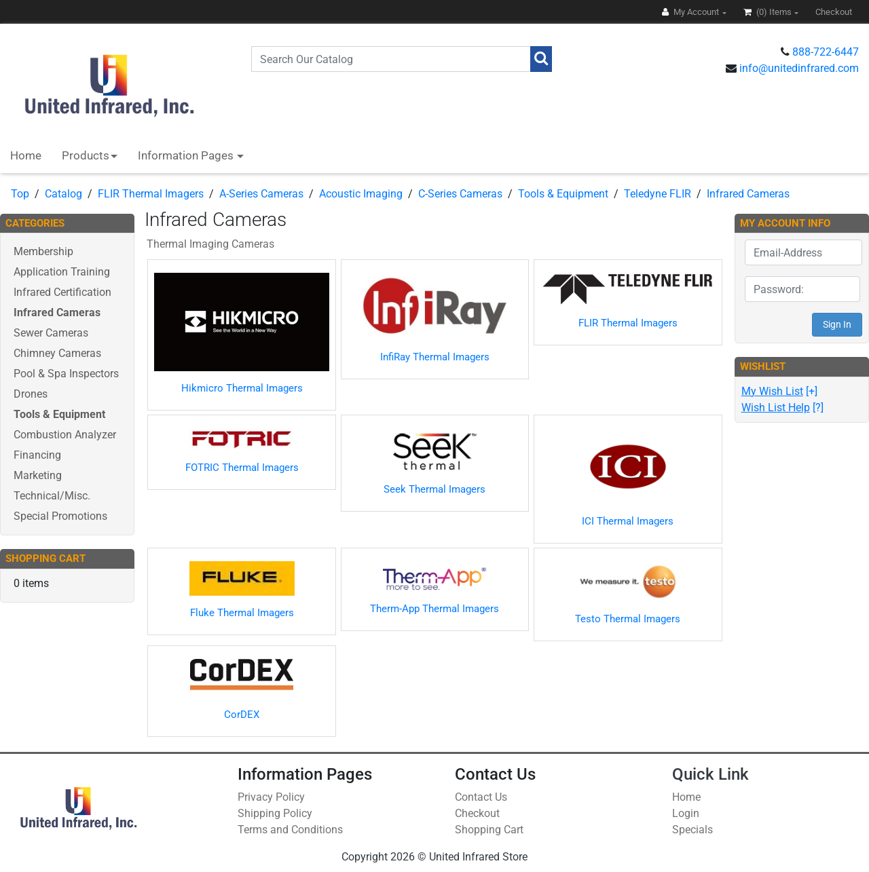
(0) (768, 12)
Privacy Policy (271, 797)
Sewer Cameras (51, 332)
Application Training (62, 271)
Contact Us (481, 797)
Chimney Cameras (57, 353)
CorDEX (241, 714)
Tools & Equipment (563, 193)
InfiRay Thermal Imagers (434, 357)
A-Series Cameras (261, 193)
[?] (782, 407)
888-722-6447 (825, 51)
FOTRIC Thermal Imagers (242, 467)
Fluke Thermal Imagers (242, 613)
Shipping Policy (275, 813)
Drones (31, 393)
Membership (43, 251)
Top (20, 193)
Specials (692, 829)
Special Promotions (60, 516)
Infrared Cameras (748, 193)
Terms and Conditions (290, 829)
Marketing (38, 475)
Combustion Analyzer (65, 434)
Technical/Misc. (52, 495)
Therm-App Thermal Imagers (434, 609)
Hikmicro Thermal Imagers (242, 388)
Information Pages (187, 155)
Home (25, 155)
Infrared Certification (62, 292)
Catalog (63, 193)
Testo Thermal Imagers (627, 619)
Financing (37, 455)
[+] (779, 391)
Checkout (477, 813)
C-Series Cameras (460, 193)
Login (685, 813)
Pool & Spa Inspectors (66, 373)
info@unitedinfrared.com (799, 68)
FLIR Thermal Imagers (151, 193)
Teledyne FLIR (657, 193)
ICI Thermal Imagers (627, 521)
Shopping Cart (489, 829)
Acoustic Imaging (361, 193)
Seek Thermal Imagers (434, 489)
